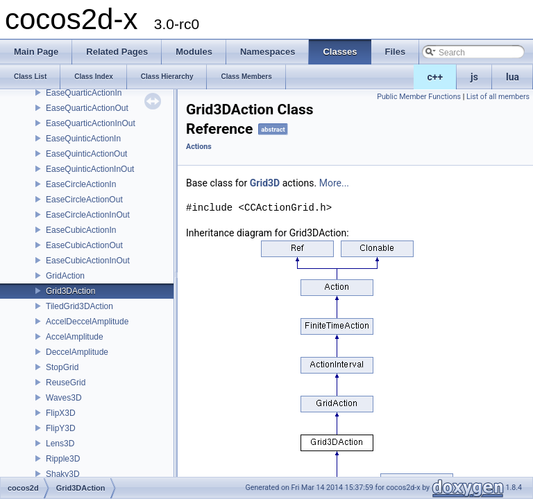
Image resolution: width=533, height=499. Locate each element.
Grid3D (265, 183)
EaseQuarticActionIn (83, 93)
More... (334, 183)
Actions (199, 146)
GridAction (65, 276)
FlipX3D (61, 413)
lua (512, 76)
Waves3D (64, 398)
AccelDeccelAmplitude (87, 321)
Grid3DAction (70, 291)
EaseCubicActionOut (84, 245)
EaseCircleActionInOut (88, 215)
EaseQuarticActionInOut (90, 123)
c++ (435, 76)
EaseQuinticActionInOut (90, 169)
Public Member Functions (419, 96)
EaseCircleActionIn (81, 184)
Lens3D (60, 443)
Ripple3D (63, 459)
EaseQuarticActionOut (87, 108)
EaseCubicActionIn (81, 230)
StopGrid (62, 367)
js (474, 76)
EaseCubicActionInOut (88, 260)
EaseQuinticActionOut (86, 154)
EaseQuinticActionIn (83, 138)
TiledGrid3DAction (79, 306)
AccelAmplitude (74, 337)
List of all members (498, 96)
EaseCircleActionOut (84, 199)
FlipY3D (61, 428)
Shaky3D (63, 474)
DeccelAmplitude (77, 352)
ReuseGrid (65, 382)
